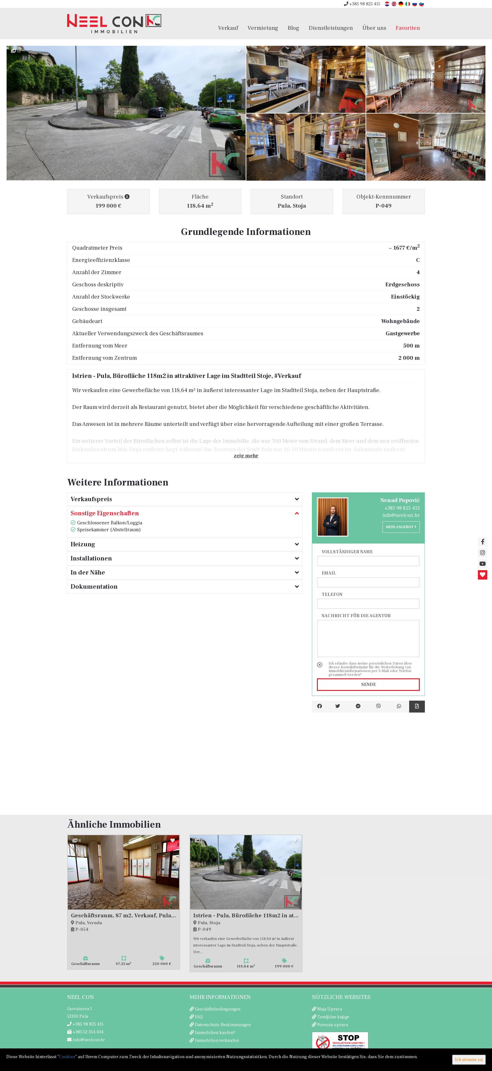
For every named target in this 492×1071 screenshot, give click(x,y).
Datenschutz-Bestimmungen (223, 1025)
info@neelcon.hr (401, 515)
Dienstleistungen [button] (331, 27)
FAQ (199, 1017)
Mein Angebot (401, 527)
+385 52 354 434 (85, 1032)
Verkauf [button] (228, 27)
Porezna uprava (332, 1025)
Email (329, 572)
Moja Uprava (329, 1009)
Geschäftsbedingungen (217, 1009)
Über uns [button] (374, 27)
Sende (368, 684)
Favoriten (408, 27)
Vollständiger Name (347, 551)
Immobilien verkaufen (217, 1040)
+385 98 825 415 (362, 4)
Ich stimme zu (469, 1060)
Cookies (67, 1057)
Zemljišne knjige (333, 1017)
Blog (293, 27)
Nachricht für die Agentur (356, 615)
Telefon (332, 594)
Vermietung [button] (263, 27)
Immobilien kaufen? (215, 1033)
